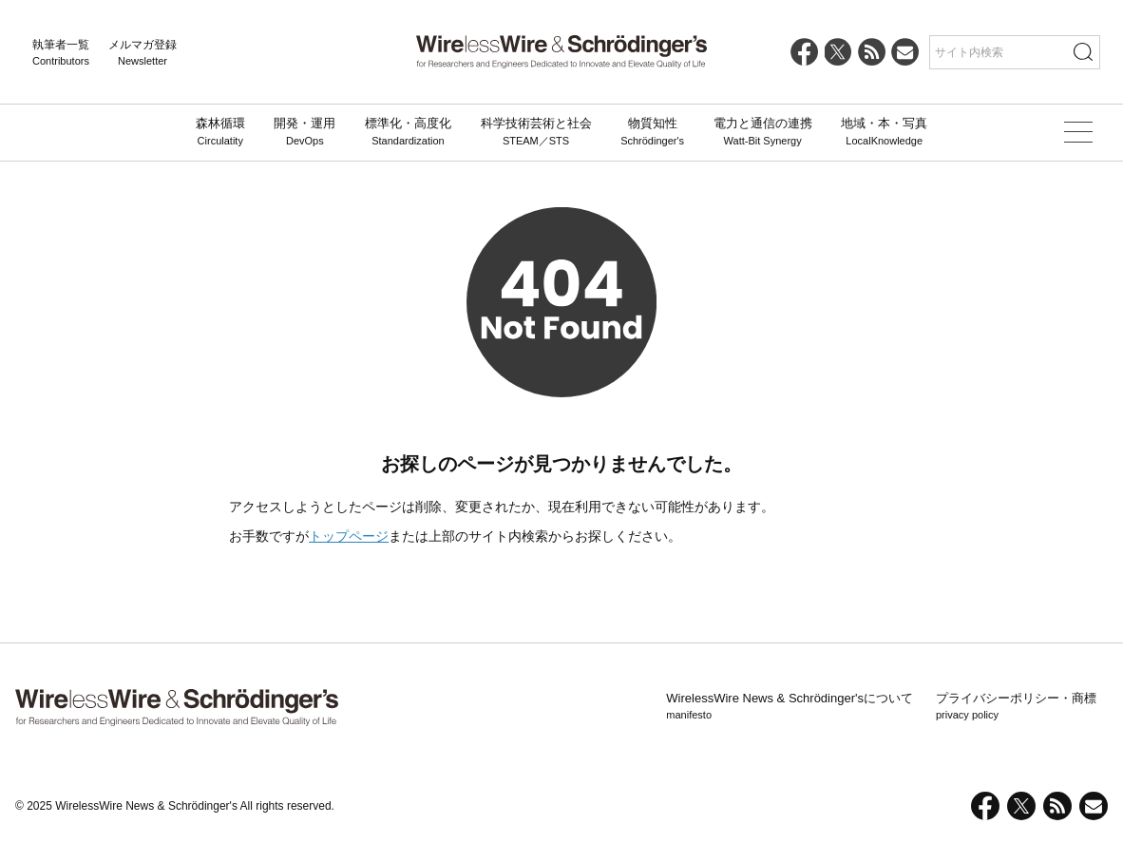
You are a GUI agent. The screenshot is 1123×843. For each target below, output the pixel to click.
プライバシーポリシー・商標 (1016, 707)
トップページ (349, 536)
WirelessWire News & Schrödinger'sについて (789, 707)
